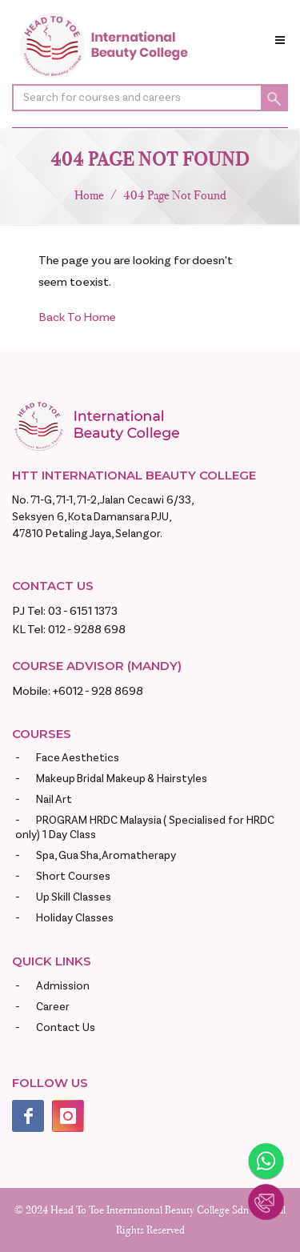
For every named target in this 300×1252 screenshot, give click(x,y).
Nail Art (54, 799)
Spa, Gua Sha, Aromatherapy (106, 855)
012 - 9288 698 (87, 630)
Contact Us (65, 1027)
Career (53, 1007)
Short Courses (73, 876)
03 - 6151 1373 (83, 611)
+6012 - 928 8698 (98, 691)
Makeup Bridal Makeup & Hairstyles (121, 779)
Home (89, 195)
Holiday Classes (75, 918)
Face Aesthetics (77, 758)
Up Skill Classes (73, 897)
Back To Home (77, 317)
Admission (63, 986)
